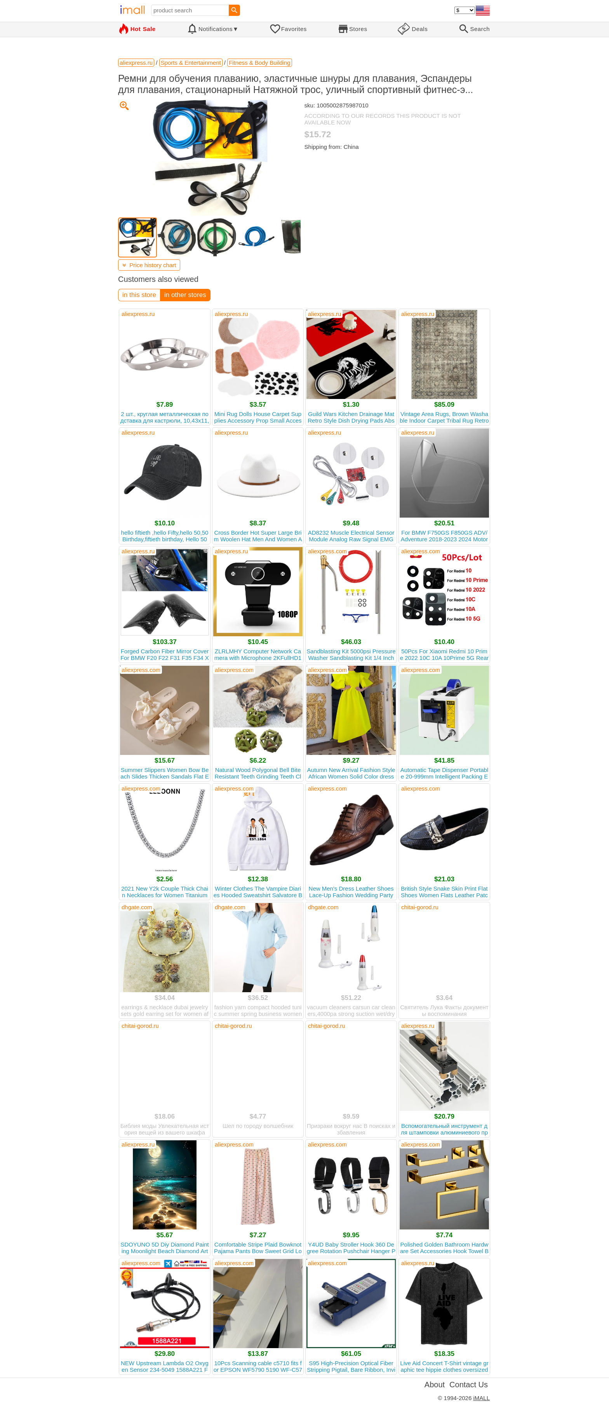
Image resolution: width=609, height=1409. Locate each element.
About (435, 1384)
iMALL (481, 1398)
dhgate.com (137, 907)
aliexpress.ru (138, 314)
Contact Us (468, 1384)
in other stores (185, 295)
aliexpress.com (327, 551)
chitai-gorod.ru (419, 907)
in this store (139, 295)
